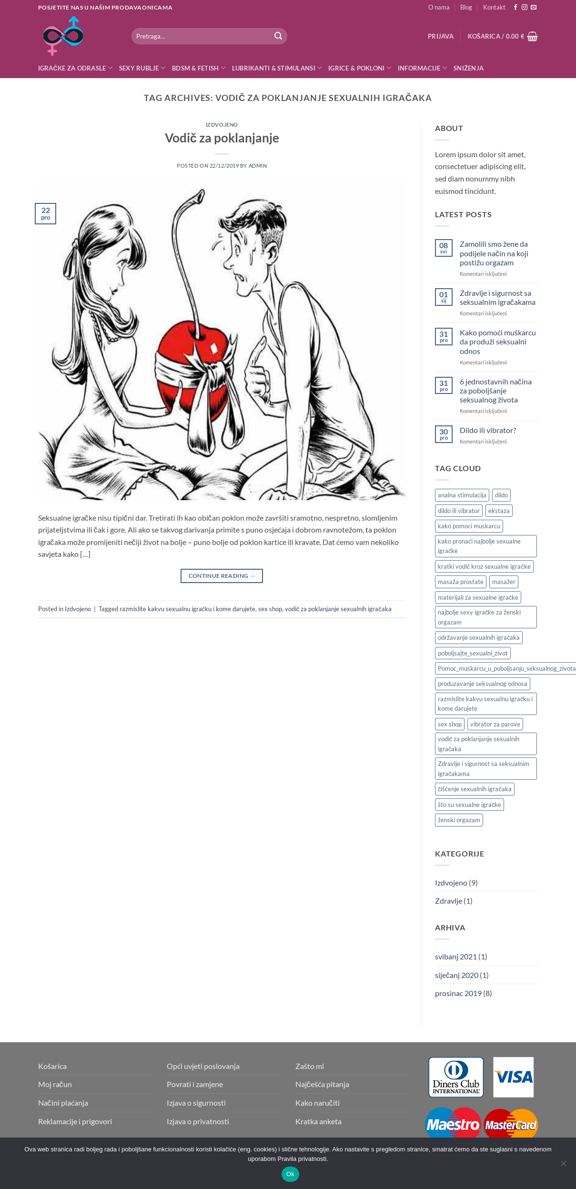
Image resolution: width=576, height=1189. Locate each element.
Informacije (422, 67)
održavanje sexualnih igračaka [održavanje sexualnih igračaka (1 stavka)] (479, 637)
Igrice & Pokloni (359, 67)
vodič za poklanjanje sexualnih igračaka (338, 609)
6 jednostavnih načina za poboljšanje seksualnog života (496, 390)
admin (258, 165)
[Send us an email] (533, 7)
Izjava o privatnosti (198, 1121)
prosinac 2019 (458, 993)
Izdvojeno (222, 124)
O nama (439, 7)
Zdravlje (448, 900)
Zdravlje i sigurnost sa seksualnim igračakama (498, 297)
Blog (466, 7)
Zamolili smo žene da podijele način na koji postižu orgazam (494, 252)
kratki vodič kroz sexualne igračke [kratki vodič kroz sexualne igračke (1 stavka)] (484, 566)
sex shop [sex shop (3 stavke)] (450, 724)
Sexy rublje (142, 67)
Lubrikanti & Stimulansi (277, 67)
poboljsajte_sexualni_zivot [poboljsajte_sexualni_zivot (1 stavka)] (473, 653)
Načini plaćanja (63, 1102)
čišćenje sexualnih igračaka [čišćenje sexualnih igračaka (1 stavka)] (475, 789)
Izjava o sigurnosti (196, 1102)
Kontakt (494, 7)
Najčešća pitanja (322, 1083)
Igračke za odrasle (75, 67)
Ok (290, 1174)
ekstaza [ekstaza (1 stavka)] (499, 510)
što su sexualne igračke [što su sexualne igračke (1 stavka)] (469, 804)
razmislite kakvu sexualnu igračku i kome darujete (187, 609)
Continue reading (222, 575)
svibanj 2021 (456, 956)
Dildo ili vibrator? (488, 429)
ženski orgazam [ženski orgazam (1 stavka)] (459, 820)
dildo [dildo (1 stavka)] (501, 495)
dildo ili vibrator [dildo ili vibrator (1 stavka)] (459, 510)
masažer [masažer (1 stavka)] (503, 581)
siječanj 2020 (456, 974)
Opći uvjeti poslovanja (203, 1065)
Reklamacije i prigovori (75, 1121)
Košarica (52, 1065)
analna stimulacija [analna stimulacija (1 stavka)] (462, 495)
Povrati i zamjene (195, 1083)
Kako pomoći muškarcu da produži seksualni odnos (498, 341)
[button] (441, 36)
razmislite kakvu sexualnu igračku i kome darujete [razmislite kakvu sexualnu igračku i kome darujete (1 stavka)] (485, 703)
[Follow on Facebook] (515, 7)
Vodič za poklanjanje (222, 138)
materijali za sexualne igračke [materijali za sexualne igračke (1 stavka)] (478, 597)
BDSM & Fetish (198, 67)
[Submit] (278, 36)
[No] (563, 1166)
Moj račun (55, 1083)
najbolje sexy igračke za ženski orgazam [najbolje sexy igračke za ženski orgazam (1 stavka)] (479, 616)
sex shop (270, 609)
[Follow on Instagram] (524, 7)
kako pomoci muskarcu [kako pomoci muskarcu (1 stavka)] (469, 526)
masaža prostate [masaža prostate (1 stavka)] (461, 581)
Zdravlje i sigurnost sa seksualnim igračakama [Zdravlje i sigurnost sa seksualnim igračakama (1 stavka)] (483, 768)
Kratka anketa (318, 1121)
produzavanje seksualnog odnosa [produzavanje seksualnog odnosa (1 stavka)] (482, 683)
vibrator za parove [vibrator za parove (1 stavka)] (495, 724)
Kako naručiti (317, 1102)
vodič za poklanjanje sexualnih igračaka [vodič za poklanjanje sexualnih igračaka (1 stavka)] (478, 743)
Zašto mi (309, 1065)
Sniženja (469, 68)
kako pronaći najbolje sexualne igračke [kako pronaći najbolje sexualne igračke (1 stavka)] (479, 545)
